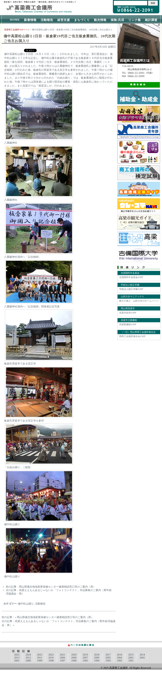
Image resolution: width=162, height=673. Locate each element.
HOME (15, 19)
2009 (62, 657)
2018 (96, 654)
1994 (96, 660)
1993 (108, 660)
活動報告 (47, 20)
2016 (119, 654)
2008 (73, 657)
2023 (39, 654)
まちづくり (82, 20)
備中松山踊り (26, 603)
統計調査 (151, 20)
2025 (17, 654)
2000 (28, 660)
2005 (108, 657)
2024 (28, 654)
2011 (39, 657)
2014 (142, 654)
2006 (96, 657)
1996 (74, 660)
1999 (39, 660)
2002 (142, 657)
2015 (131, 654)
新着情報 (30, 20)
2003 (130, 657)
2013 (17, 657)
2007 (85, 657)
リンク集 (134, 20)
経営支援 (63, 20)
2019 (85, 654)
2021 (62, 654)
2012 (28, 657)
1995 (85, 660)
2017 (108, 654)
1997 (62, 660)
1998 (51, 660)
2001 (17, 660)
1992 (119, 660)
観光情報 (100, 20)
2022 (51, 654)
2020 (74, 654)
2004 (119, 657)
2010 (51, 657)
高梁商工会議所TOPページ (17, 30)
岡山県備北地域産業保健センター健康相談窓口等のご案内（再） (57, 586)
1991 (131, 660)
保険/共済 (117, 20)
